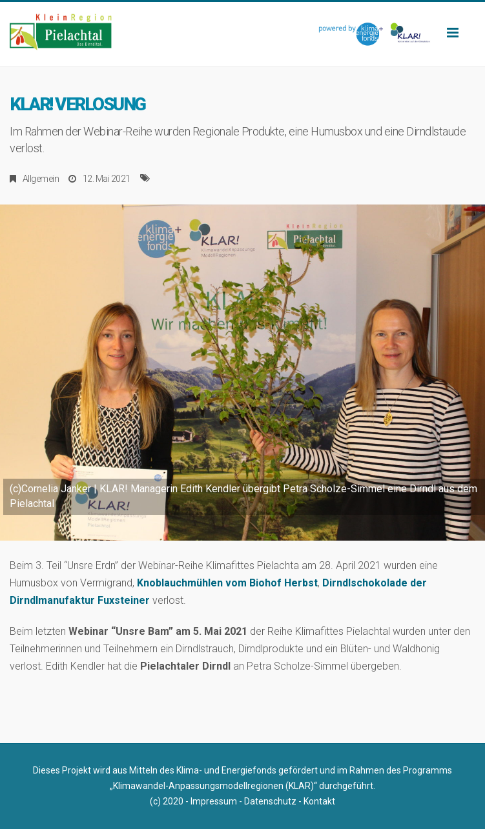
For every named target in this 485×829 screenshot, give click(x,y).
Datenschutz (270, 801)
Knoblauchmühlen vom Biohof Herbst (227, 583)
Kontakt (319, 801)
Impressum (214, 801)
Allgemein (41, 179)
